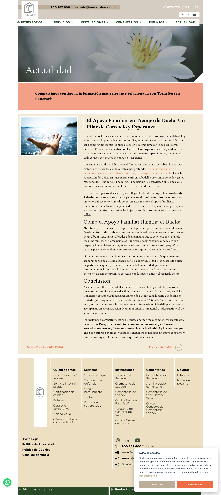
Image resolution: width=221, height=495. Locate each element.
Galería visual (62, 414)
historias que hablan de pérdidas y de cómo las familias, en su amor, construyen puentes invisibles (130, 171)
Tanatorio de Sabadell (124, 376)
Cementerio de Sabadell (125, 393)
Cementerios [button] (127, 22)
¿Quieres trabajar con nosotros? (65, 421)
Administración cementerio (157, 385)
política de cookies (198, 472)
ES (187, 7)
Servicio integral (95, 375)
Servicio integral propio (64, 385)
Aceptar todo (157, 484)
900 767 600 (60, 7)
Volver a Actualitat (166, 347)
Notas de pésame (183, 382)
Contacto (171, 7)
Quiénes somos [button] (30, 22)
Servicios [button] (62, 22)
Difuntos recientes (37, 489)
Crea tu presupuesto (93, 390)
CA (196, 7)
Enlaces (58, 400)
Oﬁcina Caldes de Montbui (125, 422)
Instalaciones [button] (93, 22)
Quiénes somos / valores (65, 376)
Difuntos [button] (157, 22)
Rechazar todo (195, 484)
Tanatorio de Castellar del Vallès (124, 412)
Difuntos (183, 375)
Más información (148, 475)
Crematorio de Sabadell (125, 385)
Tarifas (88, 397)
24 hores (134, 446)
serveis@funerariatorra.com (95, 7)
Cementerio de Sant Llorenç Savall (156, 395)
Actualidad (185, 22)
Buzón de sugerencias (92, 404)
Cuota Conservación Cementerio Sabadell (155, 408)
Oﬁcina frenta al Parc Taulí (126, 402)
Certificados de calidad (63, 393)
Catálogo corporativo (61, 407)
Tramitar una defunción (93, 382)
